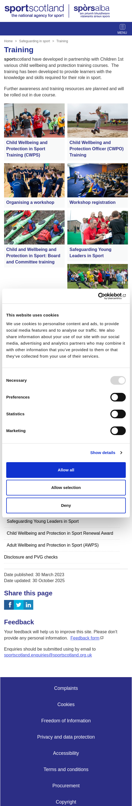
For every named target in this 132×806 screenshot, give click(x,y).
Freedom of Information (66, 720)
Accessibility (66, 753)
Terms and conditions (66, 769)
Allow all (66, 470)
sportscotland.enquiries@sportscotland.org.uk (48, 655)
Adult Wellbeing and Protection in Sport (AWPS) (53, 545)
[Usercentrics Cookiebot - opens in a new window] (102, 296)
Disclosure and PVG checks (31, 557)
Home (8, 41)
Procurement (66, 785)
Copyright (66, 802)
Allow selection (66, 487)
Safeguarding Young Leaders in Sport (43, 521)
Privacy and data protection (66, 737)
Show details (103, 452)
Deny (66, 505)
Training (62, 41)
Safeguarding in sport (34, 41)
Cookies (66, 704)
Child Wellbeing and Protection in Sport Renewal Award (60, 533)
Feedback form (84, 638)
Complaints (66, 688)
